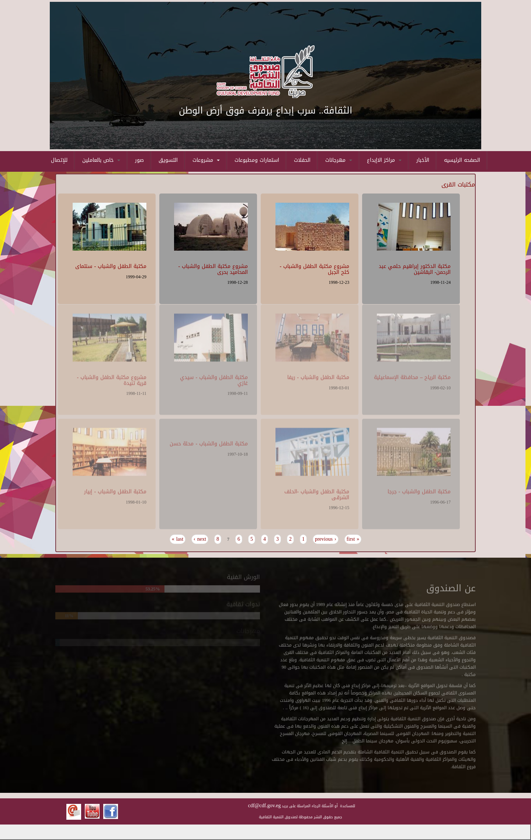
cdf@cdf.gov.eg (264, 806)
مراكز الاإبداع (384, 160)
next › (200, 539)
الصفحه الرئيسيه (462, 160)
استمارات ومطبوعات (257, 160)
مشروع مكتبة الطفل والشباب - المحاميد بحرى (213, 268)
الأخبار (422, 160)
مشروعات (206, 160)
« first (353, 539)
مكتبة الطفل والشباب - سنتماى (110, 266)
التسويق (168, 160)
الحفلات (302, 160)
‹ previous (325, 539)
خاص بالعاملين (101, 160)
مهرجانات (338, 160)
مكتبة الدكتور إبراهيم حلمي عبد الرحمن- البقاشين (415, 268)
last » (177, 539)
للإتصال (59, 160)
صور (139, 160)
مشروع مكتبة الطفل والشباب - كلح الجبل (315, 268)
